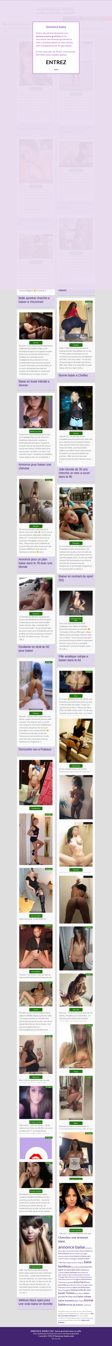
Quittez (56, 69)
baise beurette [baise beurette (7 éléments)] (86, 1267)
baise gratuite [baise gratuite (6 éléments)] (68, 1282)
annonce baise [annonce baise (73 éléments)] (71, 1246)
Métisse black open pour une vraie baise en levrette (36, 1302)
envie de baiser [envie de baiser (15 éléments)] (74, 1304)
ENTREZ (56, 62)
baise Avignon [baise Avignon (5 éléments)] (79, 1262)
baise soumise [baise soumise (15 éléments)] (66, 1300)
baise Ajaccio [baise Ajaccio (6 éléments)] (68, 1262)
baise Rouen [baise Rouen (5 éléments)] (79, 1293)
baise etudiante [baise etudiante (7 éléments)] (71, 1272)
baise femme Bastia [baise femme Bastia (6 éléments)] (71, 1275)
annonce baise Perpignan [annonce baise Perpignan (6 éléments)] (68, 1259)
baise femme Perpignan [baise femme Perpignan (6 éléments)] (71, 1279)
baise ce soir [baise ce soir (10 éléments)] (64, 1269)
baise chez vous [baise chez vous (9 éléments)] (77, 1270)
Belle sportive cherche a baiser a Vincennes (34, 300)
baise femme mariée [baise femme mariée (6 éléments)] (73, 1277)
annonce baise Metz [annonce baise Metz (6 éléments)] (66, 1256)
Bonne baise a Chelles (73, 375)
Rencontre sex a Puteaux (35, 749)
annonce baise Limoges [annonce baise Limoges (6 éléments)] (78, 1253)
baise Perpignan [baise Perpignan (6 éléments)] (64, 1290)
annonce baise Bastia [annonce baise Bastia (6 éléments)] (77, 1251)
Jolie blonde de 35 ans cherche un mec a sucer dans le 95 (74, 473)
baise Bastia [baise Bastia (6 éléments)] (75, 1267)
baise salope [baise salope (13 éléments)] (84, 1296)
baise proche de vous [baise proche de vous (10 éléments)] (81, 1290)
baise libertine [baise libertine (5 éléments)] (71, 1285)
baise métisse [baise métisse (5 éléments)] (67, 1287)
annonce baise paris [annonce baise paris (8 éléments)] (82, 1256)
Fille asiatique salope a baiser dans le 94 (73, 658)
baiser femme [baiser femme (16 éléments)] (66, 1293)
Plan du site (56, 1338)
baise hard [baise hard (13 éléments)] (79, 1282)
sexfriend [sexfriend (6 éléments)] (87, 1305)
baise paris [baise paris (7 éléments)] (86, 1287)
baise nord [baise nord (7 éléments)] (77, 1287)
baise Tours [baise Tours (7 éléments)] (79, 1301)
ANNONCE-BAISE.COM (42, 1331)
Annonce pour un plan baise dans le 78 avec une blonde (35, 563)
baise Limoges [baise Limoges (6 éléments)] (82, 1285)
